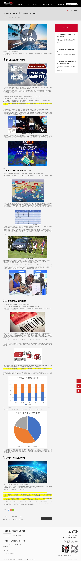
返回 (47, 518)
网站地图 (75, 555)
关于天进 (23, 4)
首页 (19, 4)
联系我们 (70, 555)
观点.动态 (50, 4)
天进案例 (39, 4)
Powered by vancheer (73, 559)
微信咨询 (79, 381)
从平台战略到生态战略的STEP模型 (13, 519)
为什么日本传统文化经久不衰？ (12, 516)
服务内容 (29, 4)
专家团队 (45, 4)
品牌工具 (34, 4)
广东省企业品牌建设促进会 (9, 553)
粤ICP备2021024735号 (29, 559)
